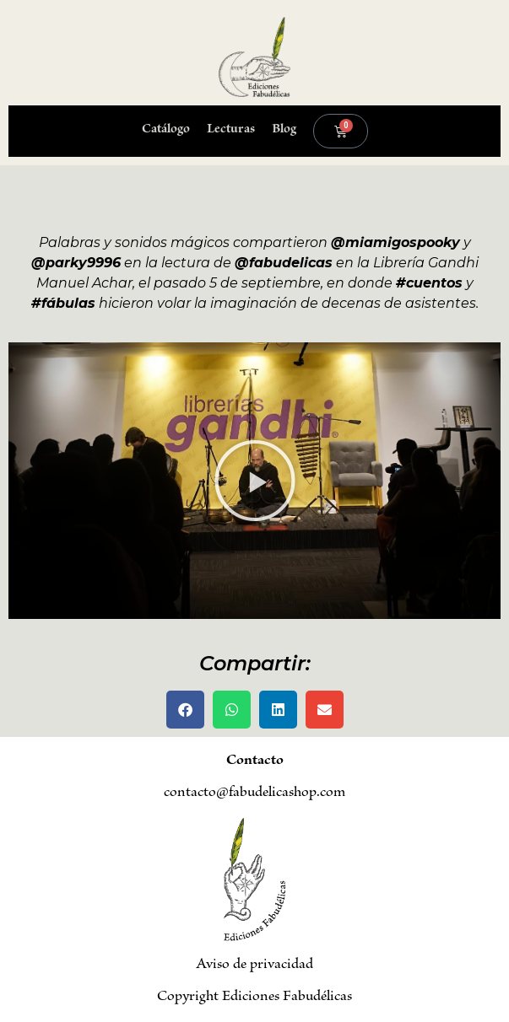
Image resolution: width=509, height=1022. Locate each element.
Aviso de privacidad (254, 965)
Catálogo (166, 130)
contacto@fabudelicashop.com (254, 793)
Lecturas (231, 130)
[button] (255, 480)
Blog (284, 130)
